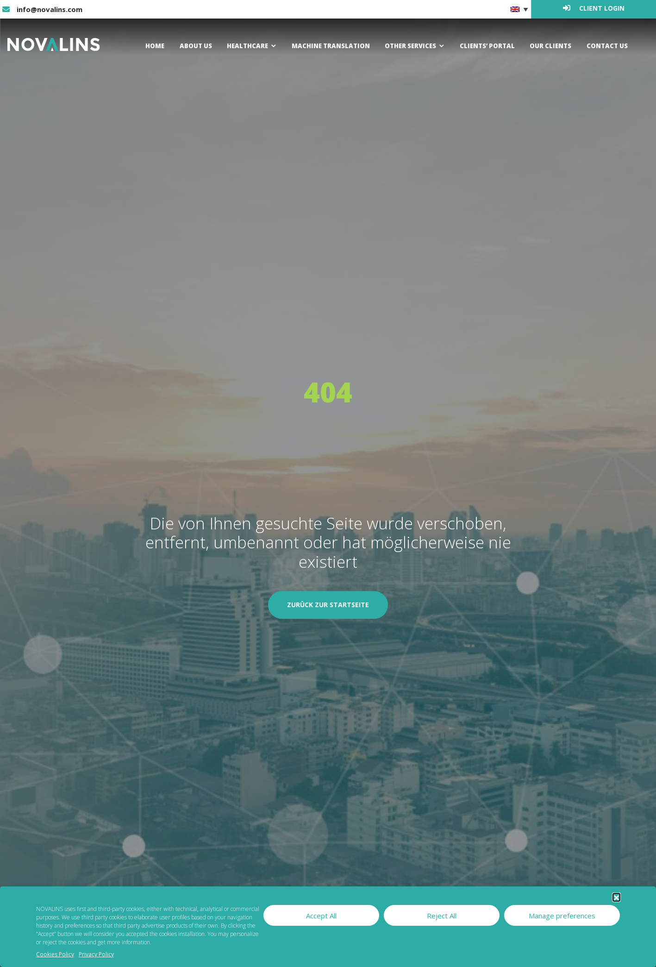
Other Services (409, 46)
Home (153, 46)
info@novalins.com (42, 9)
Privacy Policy (96, 954)
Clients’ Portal (486, 46)
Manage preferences (562, 915)
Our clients (550, 46)
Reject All (441, 915)
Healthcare (247, 46)
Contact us (607, 46)
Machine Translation (329, 46)
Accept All (321, 915)
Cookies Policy (55, 954)
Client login (594, 8)
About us (195, 46)
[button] (616, 896)
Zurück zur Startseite (328, 605)
